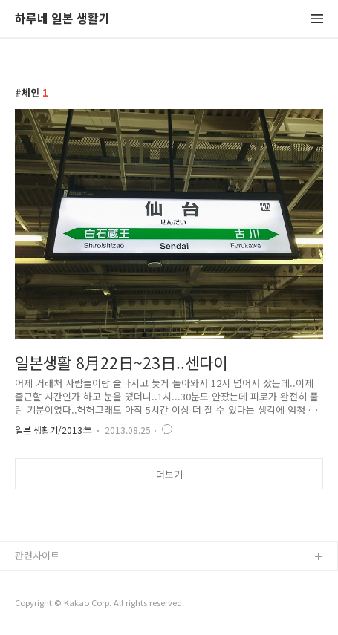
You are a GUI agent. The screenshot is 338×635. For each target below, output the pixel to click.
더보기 (169, 474)
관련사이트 (37, 555)
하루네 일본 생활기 (62, 19)
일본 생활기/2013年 (53, 429)
